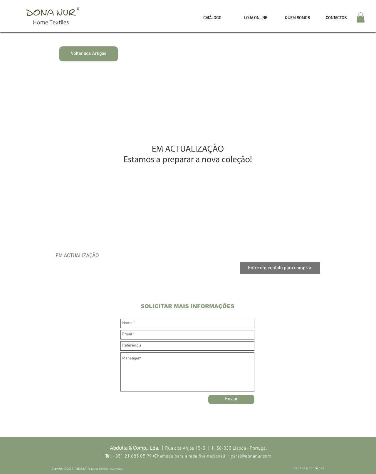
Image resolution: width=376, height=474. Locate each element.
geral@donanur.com (251, 456)
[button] (360, 17)
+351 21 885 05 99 (132, 456)
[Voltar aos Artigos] (88, 53)
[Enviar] (231, 399)
